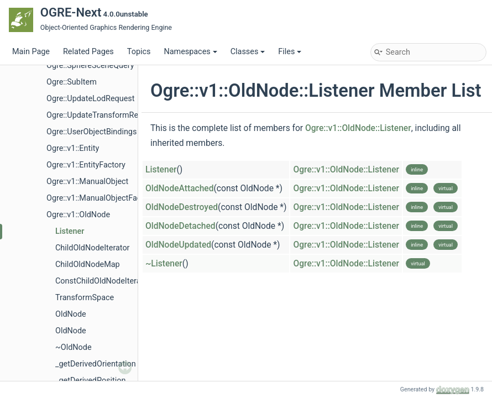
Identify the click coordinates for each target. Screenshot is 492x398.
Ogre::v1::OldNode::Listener (358, 128)
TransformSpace (84, 297)
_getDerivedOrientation (95, 364)
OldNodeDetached (180, 226)
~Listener (163, 264)
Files (289, 51)
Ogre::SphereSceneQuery (90, 65)
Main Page (31, 51)
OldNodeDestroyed (181, 207)
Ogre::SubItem (71, 82)
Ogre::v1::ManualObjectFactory (100, 198)
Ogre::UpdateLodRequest (90, 98)
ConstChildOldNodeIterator (102, 281)
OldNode (70, 314)
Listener (69, 231)
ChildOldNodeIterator (92, 248)
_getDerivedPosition (90, 380)
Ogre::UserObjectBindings (91, 132)
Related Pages (88, 51)
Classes (248, 51)
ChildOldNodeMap (87, 264)
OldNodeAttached (179, 188)
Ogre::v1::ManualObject (87, 181)
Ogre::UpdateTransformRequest (102, 115)
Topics (139, 51)
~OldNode (73, 347)
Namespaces (190, 51)
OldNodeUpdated (178, 245)
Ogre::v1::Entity (72, 148)
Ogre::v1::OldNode (78, 214)
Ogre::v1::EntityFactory (85, 165)
